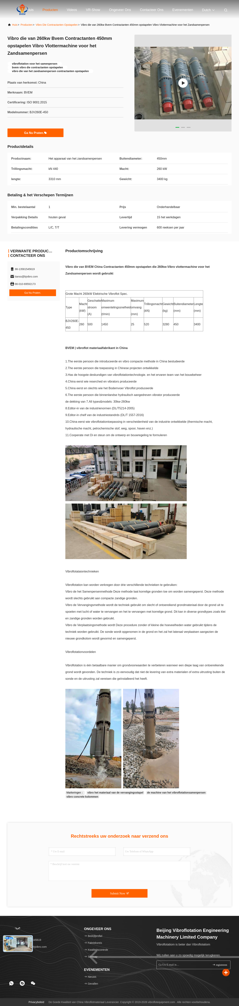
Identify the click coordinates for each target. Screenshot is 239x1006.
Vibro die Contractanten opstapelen (57, 24)
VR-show (93, 10)
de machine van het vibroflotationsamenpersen (176, 792)
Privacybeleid (36, 1002)
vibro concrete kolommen (82, 796)
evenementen (182, 10)
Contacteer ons (151, 10)
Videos (72, 10)
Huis (30, 10)
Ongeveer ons (120, 10)
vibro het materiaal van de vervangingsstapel (115, 792)
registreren (219, 964)
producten (26, 24)
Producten (50, 10)
